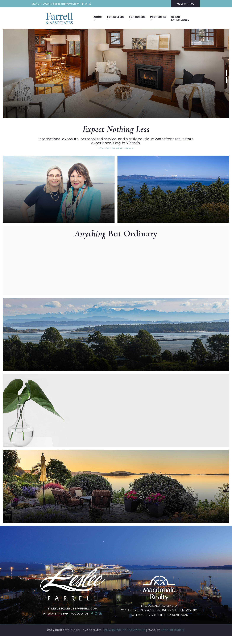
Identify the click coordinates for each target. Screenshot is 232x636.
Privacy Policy (115, 630)
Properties (158, 17)
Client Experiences (180, 18)
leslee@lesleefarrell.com (65, 3)
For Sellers (116, 17)
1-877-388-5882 (153, 615)
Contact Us (137, 630)
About (98, 17)
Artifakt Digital (173, 630)
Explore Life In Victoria (115, 148)
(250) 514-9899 (40, 3)
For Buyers (137, 17)
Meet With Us (185, 3)
